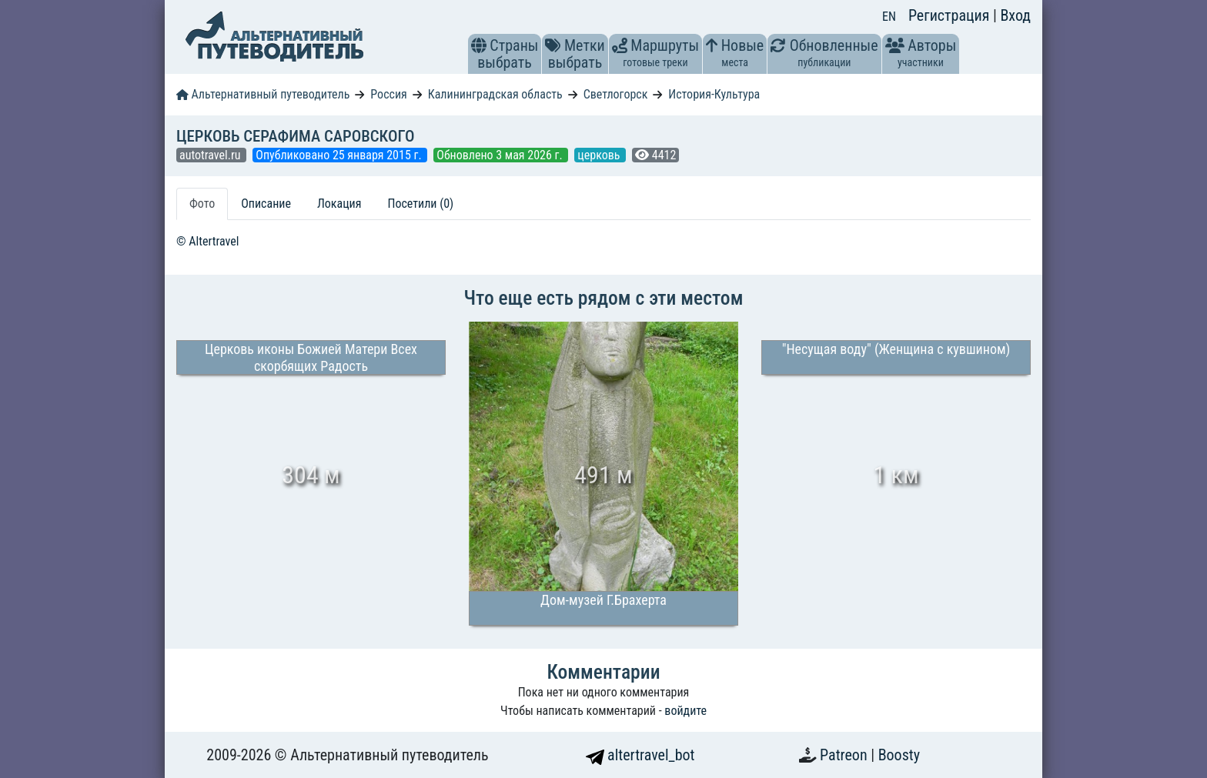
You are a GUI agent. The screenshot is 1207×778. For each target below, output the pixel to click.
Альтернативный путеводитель (262, 94)
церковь (600, 155)
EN (889, 16)
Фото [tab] (202, 203)
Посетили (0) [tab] (420, 203)
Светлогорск (615, 94)
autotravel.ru (211, 155)
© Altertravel (207, 241)
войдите (685, 710)
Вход (1015, 15)
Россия (388, 94)
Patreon (845, 755)
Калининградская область (495, 94)
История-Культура (714, 94)
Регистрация (950, 15)
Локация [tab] (339, 203)
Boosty (899, 755)
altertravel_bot (640, 755)
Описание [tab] (266, 203)
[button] (478, 45)
